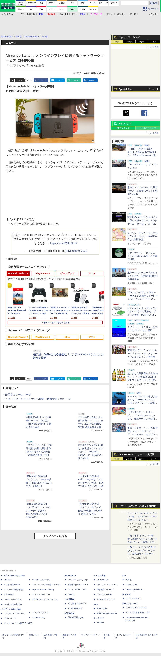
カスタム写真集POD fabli (137, 612)
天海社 (129, 580)
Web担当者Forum (12, 585)
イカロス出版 (99, 575)
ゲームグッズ (67, 273)
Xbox (67, 337)
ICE (124, 575)
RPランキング (123, 128)
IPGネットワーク (130, 603)
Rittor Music (70, 575)
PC (73, 14)
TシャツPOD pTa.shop (136, 607)
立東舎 (71, 594)
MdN (96, 604)
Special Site (125, 89)
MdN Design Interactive (107, 613)
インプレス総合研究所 (14, 589)
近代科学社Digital (75, 617)
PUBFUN (126, 594)
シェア (43, 80)
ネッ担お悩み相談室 (13, 604)
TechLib (100, 622)
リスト (29, 80)
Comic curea (131, 585)
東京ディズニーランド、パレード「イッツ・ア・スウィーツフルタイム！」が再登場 (142, 353)
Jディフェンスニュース (107, 585)
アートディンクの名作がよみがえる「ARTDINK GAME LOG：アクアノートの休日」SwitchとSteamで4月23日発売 (142, 403)
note (76, 80)
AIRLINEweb (102, 580)
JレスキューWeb (104, 594)
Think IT (7, 580)
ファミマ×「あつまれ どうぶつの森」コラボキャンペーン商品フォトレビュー (142, 516)
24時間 (129, 42)
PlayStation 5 (42, 273)
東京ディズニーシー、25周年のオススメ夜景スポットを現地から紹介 (142, 190)
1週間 (141, 42)
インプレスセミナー (41, 594)
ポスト (19, 80)
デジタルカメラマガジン (15, 613)
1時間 (117, 42)
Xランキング (125, 123)
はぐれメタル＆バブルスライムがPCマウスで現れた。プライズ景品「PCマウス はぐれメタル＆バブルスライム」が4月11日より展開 (142, 315)
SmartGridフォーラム (41, 580)
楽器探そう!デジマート (78, 585)
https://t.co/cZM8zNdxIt (63, 243)
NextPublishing (38, 617)
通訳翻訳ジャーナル (106, 589)
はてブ (59, 80)
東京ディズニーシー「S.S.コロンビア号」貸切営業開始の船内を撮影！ (142, 275)
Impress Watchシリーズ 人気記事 (136, 454)
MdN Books (102, 608)
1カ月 (154, 42)
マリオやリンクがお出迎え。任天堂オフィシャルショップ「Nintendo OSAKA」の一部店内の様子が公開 (90, 452)
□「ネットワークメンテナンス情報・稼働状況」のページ (37, 398)
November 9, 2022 (76, 250)
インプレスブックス (41, 612)
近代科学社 (70, 613)
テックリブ (99, 618)
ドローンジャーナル (13, 599)
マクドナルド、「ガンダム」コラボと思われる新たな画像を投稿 (142, 256)
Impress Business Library (43, 589)
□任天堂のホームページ (17, 394)
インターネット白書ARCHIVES (18, 623)
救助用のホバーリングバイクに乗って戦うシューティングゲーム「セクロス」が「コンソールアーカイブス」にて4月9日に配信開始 (142, 224)
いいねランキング (148, 128)
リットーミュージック (78, 580)
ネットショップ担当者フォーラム (47, 585)
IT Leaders (8, 594)
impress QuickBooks (135, 589)
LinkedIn (92, 80)
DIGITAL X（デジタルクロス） (45, 599)
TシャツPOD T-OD (77, 589)
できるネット (10, 618)
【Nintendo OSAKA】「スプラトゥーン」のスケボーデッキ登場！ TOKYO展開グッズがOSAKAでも (38, 510)
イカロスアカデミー (106, 599)
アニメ (92, 273)
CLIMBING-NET (75, 608)
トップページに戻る (55, 535)
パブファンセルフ (133, 598)
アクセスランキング (129, 37)
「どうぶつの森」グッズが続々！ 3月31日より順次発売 (138, 507)
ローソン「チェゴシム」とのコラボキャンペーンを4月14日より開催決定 (142, 236)
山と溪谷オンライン (77, 603)
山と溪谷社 (70, 599)
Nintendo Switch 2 (18, 273)
